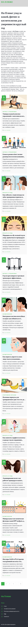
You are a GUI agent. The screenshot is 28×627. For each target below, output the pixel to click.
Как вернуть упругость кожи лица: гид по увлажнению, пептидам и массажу (12, 358)
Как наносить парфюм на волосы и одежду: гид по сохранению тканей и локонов (14, 439)
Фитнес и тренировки (10, 111)
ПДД (5, 614)
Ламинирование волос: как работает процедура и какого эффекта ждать (12, 479)
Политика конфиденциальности (11, 611)
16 (20, 583)
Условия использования (9, 608)
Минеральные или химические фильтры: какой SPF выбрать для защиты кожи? (14, 520)
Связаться (6, 616)
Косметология (7, 354)
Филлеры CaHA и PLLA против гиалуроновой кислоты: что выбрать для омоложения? (13, 560)
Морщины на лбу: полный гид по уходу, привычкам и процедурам (14, 236)
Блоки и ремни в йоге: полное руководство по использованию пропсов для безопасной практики (13, 155)
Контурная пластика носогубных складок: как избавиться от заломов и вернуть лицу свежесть (14, 317)
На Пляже (7, 2)
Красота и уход (7, 192)
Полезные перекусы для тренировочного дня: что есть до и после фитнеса (14, 398)
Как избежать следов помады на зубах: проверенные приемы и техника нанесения (13, 196)
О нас (5, 606)
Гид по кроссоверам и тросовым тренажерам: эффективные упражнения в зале (13, 277)
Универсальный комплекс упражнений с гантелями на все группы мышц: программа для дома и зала (13, 115)
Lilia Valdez (7, 130)
